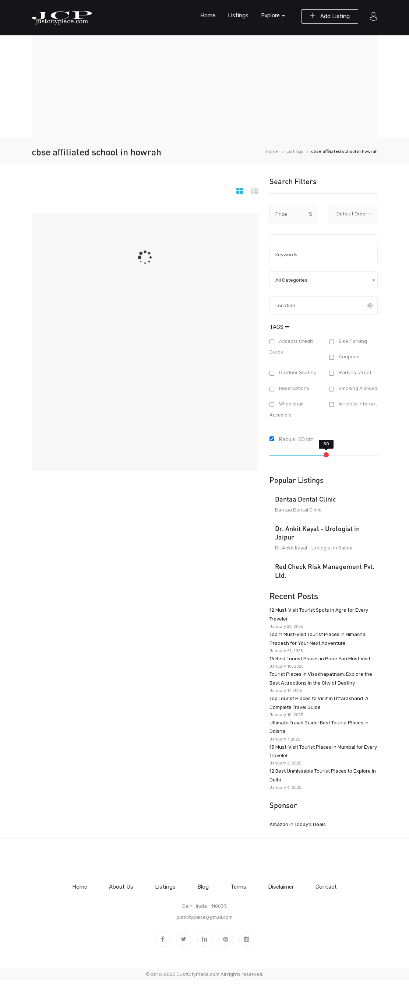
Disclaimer (281, 886)
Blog (203, 886)
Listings (238, 15)
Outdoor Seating (297, 372)
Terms (238, 886)
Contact (326, 886)
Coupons (348, 357)
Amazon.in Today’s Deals (297, 824)
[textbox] (323, 280)
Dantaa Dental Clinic (305, 499)
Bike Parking (352, 341)
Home (207, 15)
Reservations (293, 388)
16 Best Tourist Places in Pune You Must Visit (319, 658)
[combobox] (323, 280)
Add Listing (330, 16)
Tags (279, 327)
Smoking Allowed (357, 388)
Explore (273, 15)
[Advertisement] (205, 86)
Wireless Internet (357, 404)
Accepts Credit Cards (291, 346)
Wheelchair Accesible (286, 409)
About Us (121, 886)
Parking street (354, 372)
